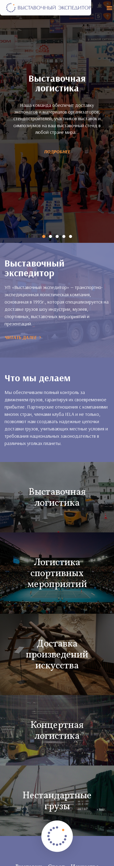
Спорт (56, 856)
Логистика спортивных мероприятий (57, 562)
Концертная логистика (57, 720)
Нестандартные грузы (57, 790)
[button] (109, 7)
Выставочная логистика (57, 486)
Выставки (28, 856)
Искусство (85, 856)
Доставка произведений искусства (57, 643)
